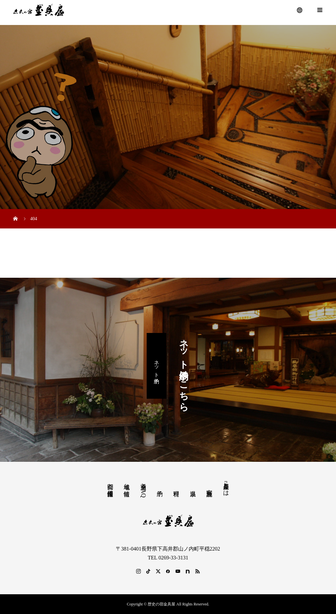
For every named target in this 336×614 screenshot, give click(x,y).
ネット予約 (156, 366)
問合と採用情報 (110, 483)
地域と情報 (126, 483)
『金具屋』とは (226, 486)
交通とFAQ (143, 488)
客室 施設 (209, 485)
